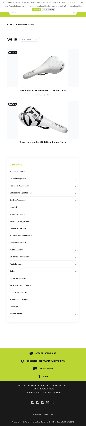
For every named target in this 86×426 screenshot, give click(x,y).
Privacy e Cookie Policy (21, 422)
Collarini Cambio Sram (19, 257)
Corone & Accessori (18, 292)
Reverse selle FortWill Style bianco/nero (43, 142)
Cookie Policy (48, 10)
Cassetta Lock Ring (18, 228)
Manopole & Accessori (19, 186)
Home (9, 24)
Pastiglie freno (16, 264)
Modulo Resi (43, 369)
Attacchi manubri (17, 172)
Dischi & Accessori (18, 200)
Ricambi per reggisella (19, 221)
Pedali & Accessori (18, 278)
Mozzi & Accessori (17, 214)
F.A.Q (43, 376)
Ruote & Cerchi (16, 250)
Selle (12, 271)
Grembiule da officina (19, 299)
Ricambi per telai (17, 314)
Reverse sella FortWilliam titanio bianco (43, 90)
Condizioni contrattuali (37, 361)
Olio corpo (14, 307)
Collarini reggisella (18, 179)
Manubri (13, 207)
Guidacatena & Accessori (21, 235)
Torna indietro (29, 39)
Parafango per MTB (18, 243)
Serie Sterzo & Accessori (20, 285)
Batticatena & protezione (21, 193)
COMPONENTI (21, 24)
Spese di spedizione (42, 353)
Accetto (36, 10)
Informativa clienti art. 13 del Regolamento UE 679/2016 (52, 422)
